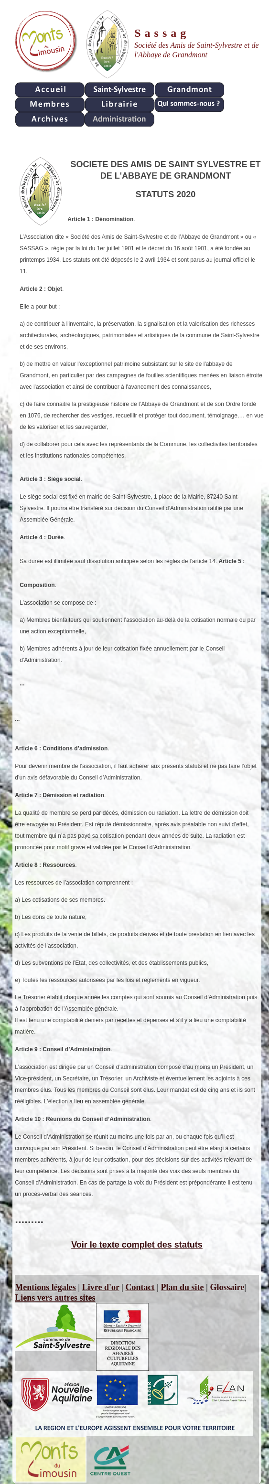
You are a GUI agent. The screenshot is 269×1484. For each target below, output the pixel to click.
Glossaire (227, 1287)
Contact (140, 1287)
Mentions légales (45, 1287)
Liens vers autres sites (55, 1298)
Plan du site (182, 1287)
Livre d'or (100, 1287)
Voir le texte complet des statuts (137, 1244)
